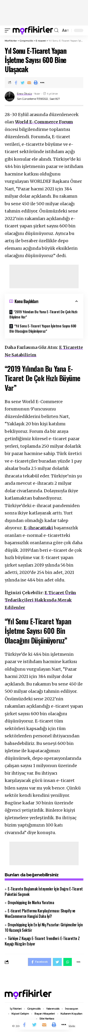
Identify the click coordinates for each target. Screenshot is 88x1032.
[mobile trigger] (9, 30)
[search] (56, 30)
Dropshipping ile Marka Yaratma (31, 902)
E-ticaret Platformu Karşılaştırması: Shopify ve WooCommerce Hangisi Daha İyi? (40, 913)
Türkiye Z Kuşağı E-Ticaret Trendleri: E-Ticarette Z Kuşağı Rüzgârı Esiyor (42, 941)
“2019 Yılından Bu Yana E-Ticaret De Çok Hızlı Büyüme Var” (43, 314)
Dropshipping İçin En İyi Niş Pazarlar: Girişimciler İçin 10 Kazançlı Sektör (44, 927)
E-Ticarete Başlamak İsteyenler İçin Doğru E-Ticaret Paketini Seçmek (44, 891)
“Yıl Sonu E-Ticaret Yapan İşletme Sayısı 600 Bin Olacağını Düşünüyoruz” (42, 328)
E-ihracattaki (38, 528)
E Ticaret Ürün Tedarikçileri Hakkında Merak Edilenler (40, 600)
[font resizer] (65, 30)
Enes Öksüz (24, 93)
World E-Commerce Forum (44, 122)
